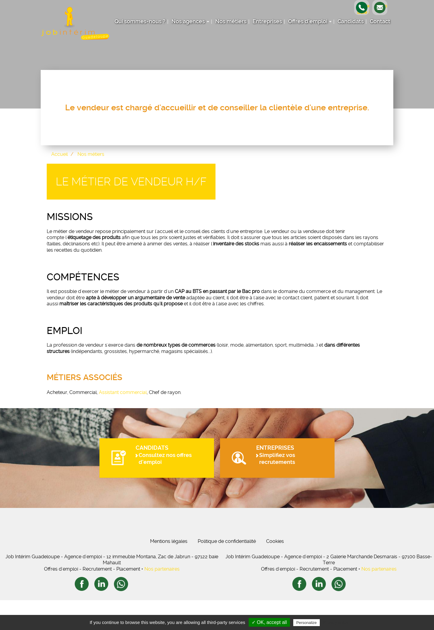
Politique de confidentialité (227, 571)
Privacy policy (336, 622)
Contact (380, 21)
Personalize (306, 622)
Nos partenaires (162, 599)
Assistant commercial (123, 392)
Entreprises (267, 21)
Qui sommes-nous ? (140, 21)
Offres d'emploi (310, 21)
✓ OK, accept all (269, 622)
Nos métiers (231, 21)
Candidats (351, 21)
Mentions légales (168, 571)
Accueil (59, 154)
